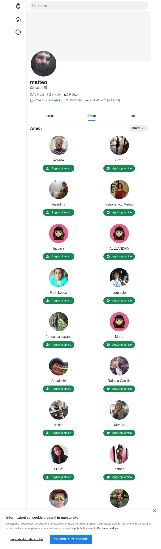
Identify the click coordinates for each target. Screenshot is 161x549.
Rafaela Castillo (119, 381)
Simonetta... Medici (119, 204)
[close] (154, 510)
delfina (59, 425)
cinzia (119, 160)
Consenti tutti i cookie (71, 539)
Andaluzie (58, 381)
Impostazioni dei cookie (26, 539)
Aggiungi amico (58, 168)
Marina (119, 425)
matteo (38, 82)
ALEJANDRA (119, 248)
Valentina (58, 204)
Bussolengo (53, 100)
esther (119, 469)
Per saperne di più (108, 528)
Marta (119, 336)
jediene (58, 160)
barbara (58, 248)
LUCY (58, 469)
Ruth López (58, 292)
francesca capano (58, 336)
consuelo (119, 292)
